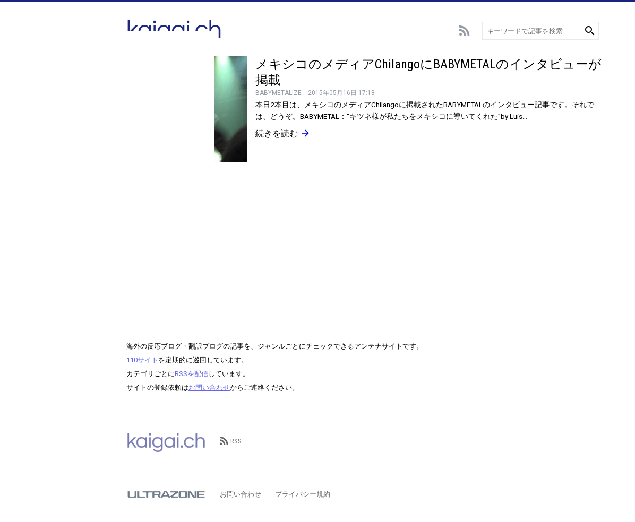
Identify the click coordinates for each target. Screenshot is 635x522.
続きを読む (283, 133)
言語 (45, 190)
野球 (45, 94)
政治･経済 (54, 237)
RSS (231, 441)
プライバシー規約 (302, 494)
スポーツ (52, 110)
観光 (45, 221)
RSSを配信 (191, 374)
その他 (48, 269)
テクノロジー (59, 174)
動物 (45, 206)
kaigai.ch (166, 441)
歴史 (45, 253)
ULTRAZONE (166, 494)
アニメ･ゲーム (60, 126)
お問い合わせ (209, 388)
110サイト (142, 360)
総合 (45, 62)
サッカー (52, 78)
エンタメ (52, 142)
